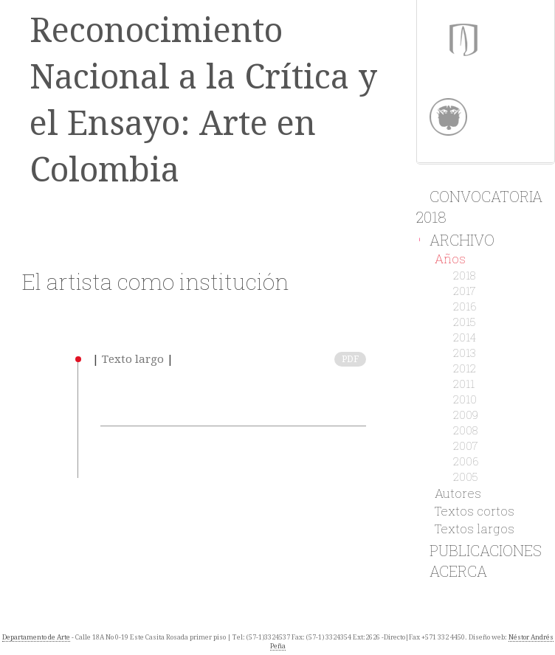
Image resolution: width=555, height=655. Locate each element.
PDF (350, 359)
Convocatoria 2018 (479, 206)
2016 (465, 306)
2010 (465, 399)
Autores (458, 493)
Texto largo (133, 359)
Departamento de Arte (36, 637)
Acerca (451, 571)
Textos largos (474, 528)
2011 (464, 383)
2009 (465, 414)
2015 (464, 321)
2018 (464, 275)
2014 (464, 337)
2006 (466, 461)
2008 (465, 430)
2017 (464, 290)
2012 (464, 368)
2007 (465, 445)
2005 (465, 476)
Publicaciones (479, 550)
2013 (464, 352)
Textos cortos (474, 510)
